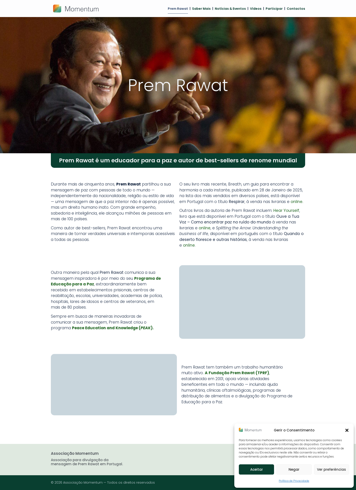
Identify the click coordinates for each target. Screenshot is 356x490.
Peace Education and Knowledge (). (113, 328)
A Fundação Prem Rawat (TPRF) (237, 373)
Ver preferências (331, 469)
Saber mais (201, 8)
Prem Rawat (178, 8)
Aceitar (256, 469)
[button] (347, 430)
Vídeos (256, 8)
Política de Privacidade (294, 481)
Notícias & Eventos (230, 8)
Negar (294, 469)
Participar (274, 8)
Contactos (296, 8)
